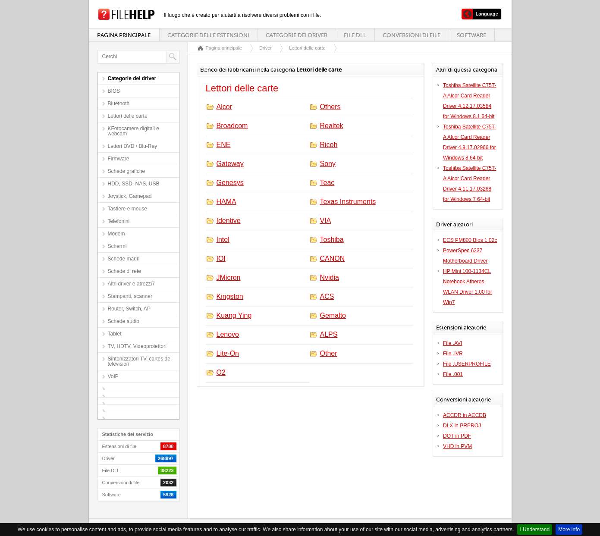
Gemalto (333, 315)
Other (328, 353)
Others (330, 106)
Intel (223, 239)
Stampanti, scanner (130, 296)
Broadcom (232, 125)
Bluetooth (119, 103)
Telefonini (119, 221)
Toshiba (332, 239)
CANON (332, 258)
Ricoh (329, 144)
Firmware (118, 159)
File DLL (355, 35)
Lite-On (228, 353)
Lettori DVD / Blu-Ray (132, 146)
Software (471, 35)
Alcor (224, 106)
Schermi (117, 246)
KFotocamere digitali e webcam (133, 131)
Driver (265, 47)
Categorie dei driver (296, 35)
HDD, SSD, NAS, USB (134, 184)
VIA (325, 220)
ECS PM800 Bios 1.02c (470, 240)
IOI (221, 258)
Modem (116, 234)
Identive (229, 220)
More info (569, 530)
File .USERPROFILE (467, 364)
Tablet (115, 334)
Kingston (230, 296)
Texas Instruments (348, 201)
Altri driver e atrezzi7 (131, 284)
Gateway (230, 163)
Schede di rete (124, 271)
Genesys (230, 182)
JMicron (229, 277)
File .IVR (453, 354)
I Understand (535, 530)
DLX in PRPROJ (462, 426)
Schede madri (124, 259)
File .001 (453, 374)
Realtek (331, 125)
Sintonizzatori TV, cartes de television (139, 361)
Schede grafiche (126, 171)
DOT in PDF (457, 436)
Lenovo (228, 334)
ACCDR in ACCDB (464, 415)
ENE (224, 144)
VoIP (113, 376)
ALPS (329, 334)
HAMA (226, 201)
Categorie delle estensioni (208, 35)
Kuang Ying (234, 315)
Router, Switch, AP (129, 309)
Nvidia (329, 277)
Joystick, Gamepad (130, 196)
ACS (327, 296)
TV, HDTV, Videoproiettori (137, 346)
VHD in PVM (457, 446)
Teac (327, 182)
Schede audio (123, 321)
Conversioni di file (411, 35)
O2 (221, 372)
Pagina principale (124, 35)
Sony (328, 163)
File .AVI (452, 343)
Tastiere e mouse (127, 209)
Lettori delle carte (128, 116)
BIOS (114, 91)
